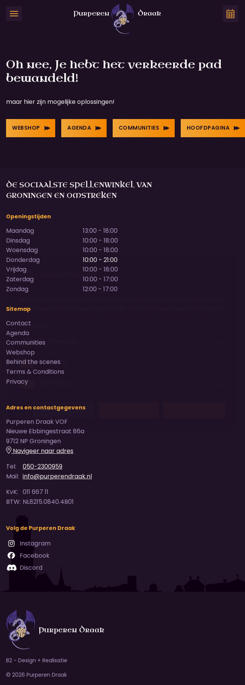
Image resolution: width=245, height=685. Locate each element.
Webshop (31, 128)
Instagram (28, 543)
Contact (18, 323)
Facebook (28, 555)
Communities (144, 128)
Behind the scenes (33, 361)
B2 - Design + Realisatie (36, 660)
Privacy (17, 381)
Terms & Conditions (35, 371)
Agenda (84, 128)
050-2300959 (42, 466)
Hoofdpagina (213, 128)
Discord (24, 567)
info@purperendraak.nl (57, 476)
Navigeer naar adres (39, 451)
